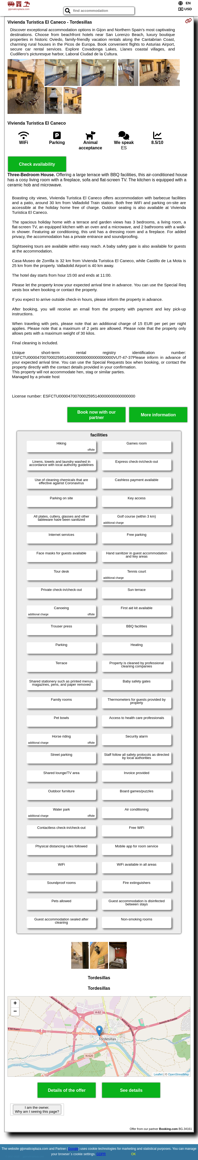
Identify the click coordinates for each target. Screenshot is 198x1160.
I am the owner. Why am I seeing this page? (37, 1109)
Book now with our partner (96, 415)
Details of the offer (66, 1090)
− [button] (15, 1012)
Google (73, 1149)
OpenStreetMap (178, 1074)
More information (158, 415)
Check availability (37, 164)
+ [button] (15, 1004)
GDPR (101, 1154)
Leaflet (158, 1074)
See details (131, 1090)
